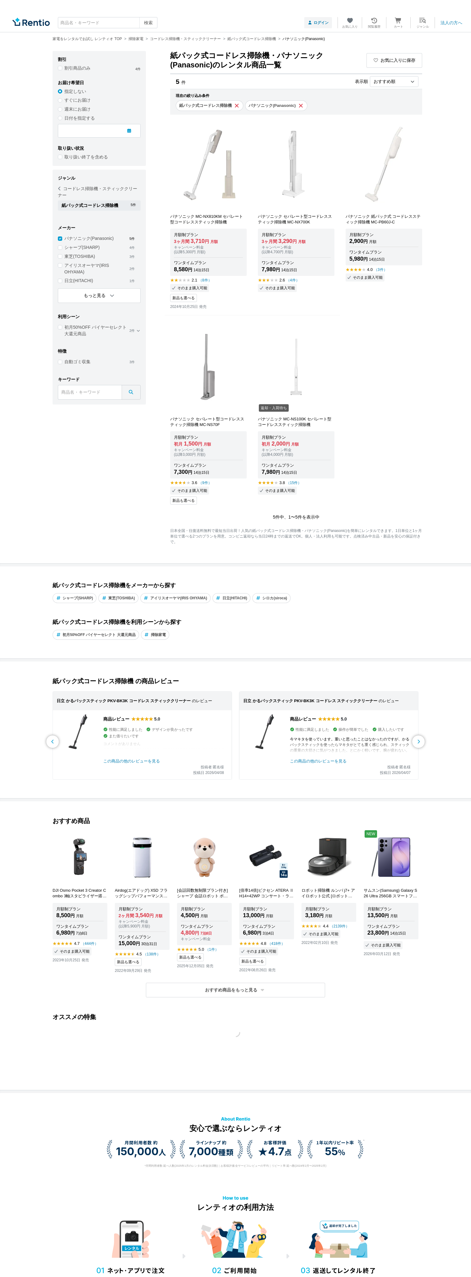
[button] (235, 990)
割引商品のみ (77, 68)
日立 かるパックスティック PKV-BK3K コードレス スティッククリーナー (124, 700)
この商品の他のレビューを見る (131, 761)
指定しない (75, 91)
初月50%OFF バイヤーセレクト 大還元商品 (95, 330)
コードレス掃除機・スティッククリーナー (98, 192)
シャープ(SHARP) (82, 247)
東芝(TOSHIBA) (79, 256)
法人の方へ (451, 22)
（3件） (380, 270)
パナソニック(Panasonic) (89, 238)
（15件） (293, 483)
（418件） (276, 943)
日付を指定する (79, 118)
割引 (62, 59)
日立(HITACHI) (78, 280)
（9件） (205, 483)
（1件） (212, 949)
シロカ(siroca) (271, 598)
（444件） (89, 943)
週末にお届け (77, 109)
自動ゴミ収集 (77, 361)
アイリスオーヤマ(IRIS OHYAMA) (86, 268)
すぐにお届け (77, 100)
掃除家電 (155, 635)
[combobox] (107, 22)
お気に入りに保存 (394, 60)
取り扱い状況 (71, 148)
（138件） (152, 954)
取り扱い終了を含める (86, 156)
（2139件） (339, 926)
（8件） (205, 280)
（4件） (293, 280)
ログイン (318, 23)
